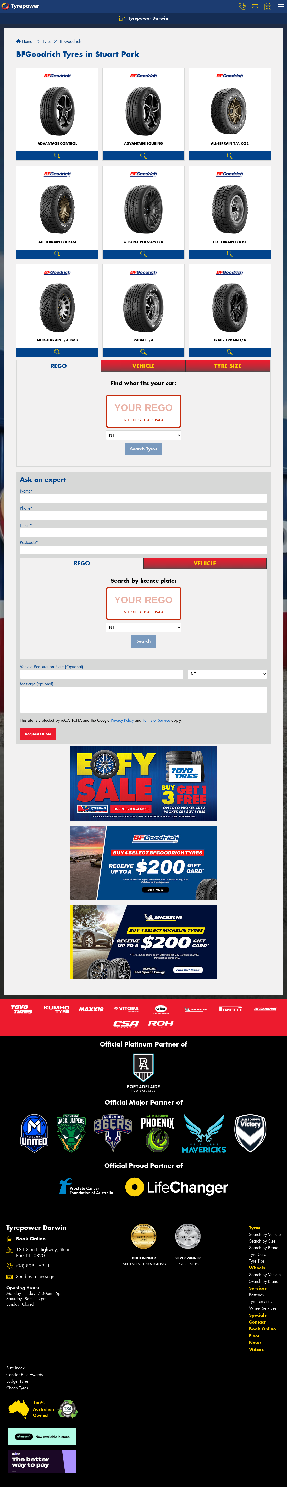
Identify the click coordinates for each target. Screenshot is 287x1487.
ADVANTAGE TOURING (143, 143)
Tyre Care (257, 1254)
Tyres (254, 1227)
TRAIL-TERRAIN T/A (230, 340)
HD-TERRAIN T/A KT (230, 242)
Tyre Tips (256, 1261)
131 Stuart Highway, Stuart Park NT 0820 (43, 1253)
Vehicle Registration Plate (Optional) (51, 667)
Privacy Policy (122, 720)
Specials (258, 1315)
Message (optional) (36, 684)
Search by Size (262, 1241)
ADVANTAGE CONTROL (57, 143)
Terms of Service (156, 720)
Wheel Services (262, 1308)
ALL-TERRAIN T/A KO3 (57, 242)
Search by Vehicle (265, 1234)
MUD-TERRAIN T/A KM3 (57, 340)
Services (258, 1288)
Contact (257, 1322)
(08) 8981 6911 (33, 1266)
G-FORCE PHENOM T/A (143, 242)
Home (24, 41)
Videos (256, 1349)
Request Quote (38, 734)
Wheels (257, 1268)
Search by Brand (263, 1247)
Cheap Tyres (17, 1388)
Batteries (256, 1295)
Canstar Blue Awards (24, 1374)
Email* (26, 525)
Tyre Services (260, 1301)
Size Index (15, 1368)
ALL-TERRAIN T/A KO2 (230, 143)
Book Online (262, 1329)
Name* (26, 491)
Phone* (26, 508)
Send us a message (35, 1277)
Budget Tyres (17, 1381)
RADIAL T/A (143, 340)
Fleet (254, 1336)
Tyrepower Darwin (143, 18)
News (255, 1343)
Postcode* (29, 542)
